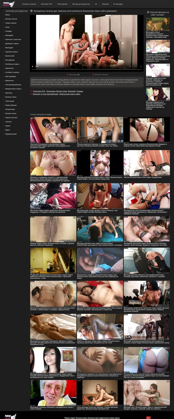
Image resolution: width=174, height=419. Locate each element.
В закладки (118, 4)
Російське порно (12, 64)
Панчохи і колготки (13, 39)
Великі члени (10, 97)
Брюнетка (9, 68)
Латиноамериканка (13, 85)
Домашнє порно (12, 43)
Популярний (62, 4)
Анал (7, 27)
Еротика (8, 93)
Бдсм (7, 130)
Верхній (105, 4)
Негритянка (10, 109)
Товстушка (9, 101)
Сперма (8, 31)
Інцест (8, 126)
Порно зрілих (10, 23)
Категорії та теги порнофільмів (45, 94)
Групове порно (11, 52)
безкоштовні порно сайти (69, 94)
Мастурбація (10, 76)
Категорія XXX (39, 91)
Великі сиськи (11, 19)
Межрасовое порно (13, 89)
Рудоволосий (11, 134)
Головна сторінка (29, 4)
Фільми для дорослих (81, 4)
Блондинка (10, 60)
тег (96, 4)
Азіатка (8, 122)
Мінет (7, 15)
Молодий (9, 35)
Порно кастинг (11, 117)
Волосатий (9, 56)
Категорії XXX (46, 4)
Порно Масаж (11, 105)
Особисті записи (12, 72)
